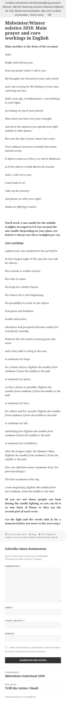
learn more (37, 14)
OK (49, 14)
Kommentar (13, 566)
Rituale (55, 537)
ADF (43, 534)
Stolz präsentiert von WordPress (20, 696)
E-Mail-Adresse (15, 620)
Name (9, 607)
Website (9, 633)
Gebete (31, 537)
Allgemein (50, 534)
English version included (16, 537)
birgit (33, 534)
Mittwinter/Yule (43, 537)
